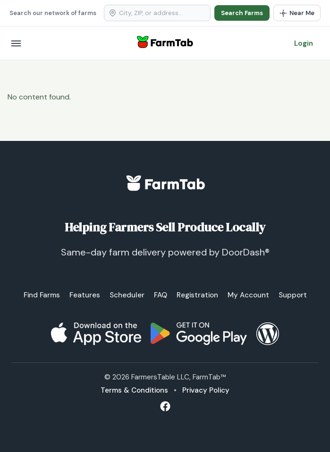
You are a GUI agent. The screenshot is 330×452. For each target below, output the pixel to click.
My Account (248, 295)
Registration (197, 295)
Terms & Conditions (134, 390)
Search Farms (242, 13)
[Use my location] (297, 13)
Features (84, 295)
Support (293, 295)
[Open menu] (16, 43)
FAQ (160, 295)
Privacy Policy (205, 390)
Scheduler (127, 295)
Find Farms (42, 295)
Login (303, 43)
